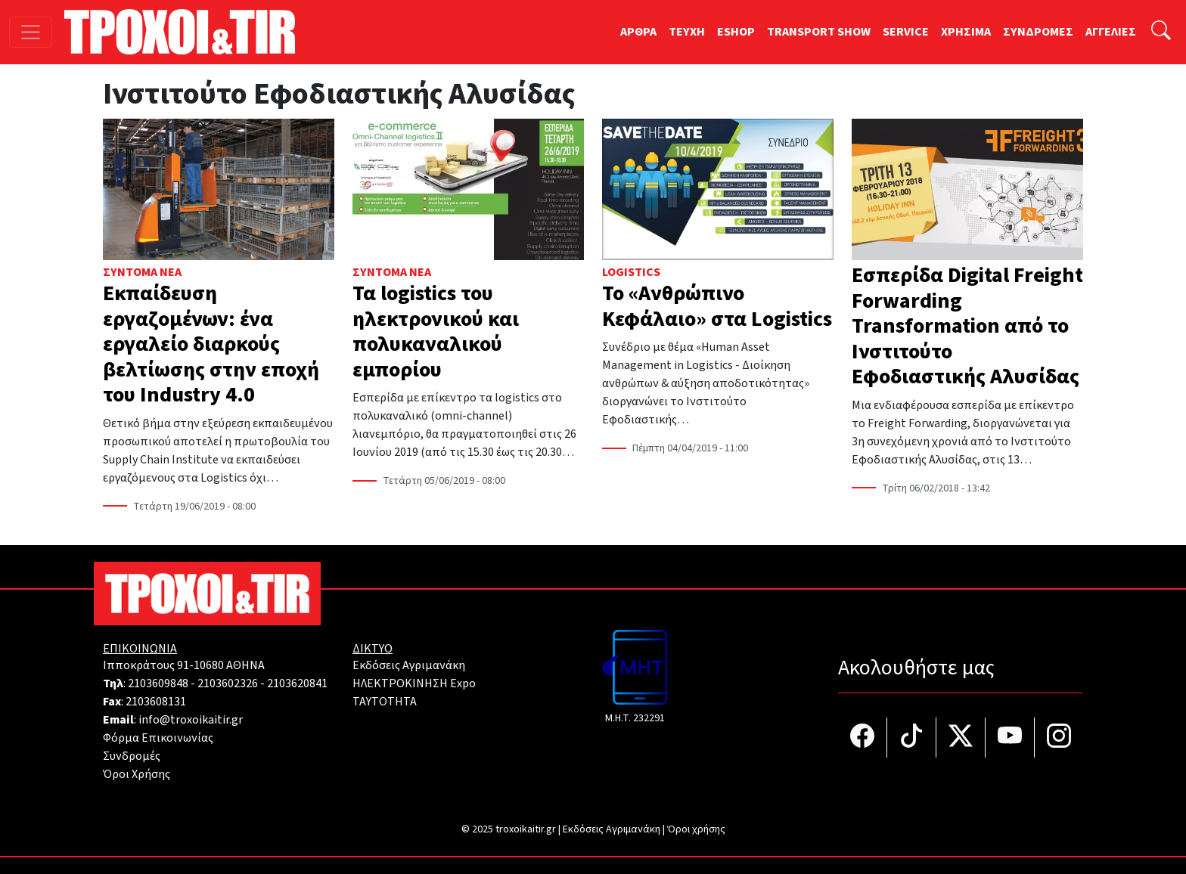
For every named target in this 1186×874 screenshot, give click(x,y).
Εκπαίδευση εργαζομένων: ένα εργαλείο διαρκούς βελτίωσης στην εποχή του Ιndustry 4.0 (211, 344)
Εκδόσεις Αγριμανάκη (408, 665)
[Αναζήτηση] (1161, 32)
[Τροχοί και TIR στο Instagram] (1059, 737)
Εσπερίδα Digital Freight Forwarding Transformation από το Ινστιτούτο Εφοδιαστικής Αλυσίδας (967, 326)
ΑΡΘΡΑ (638, 31)
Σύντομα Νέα (142, 272)
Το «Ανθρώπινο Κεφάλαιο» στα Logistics (717, 306)
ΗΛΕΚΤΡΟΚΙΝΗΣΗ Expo (414, 683)
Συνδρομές (131, 756)
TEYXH (687, 31)
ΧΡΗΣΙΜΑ (966, 31)
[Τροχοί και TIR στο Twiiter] (961, 737)
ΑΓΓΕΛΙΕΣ (1110, 31)
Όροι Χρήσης (136, 774)
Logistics (631, 272)
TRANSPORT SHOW (819, 31)
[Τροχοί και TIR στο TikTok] (911, 737)
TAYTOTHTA (384, 701)
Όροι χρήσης (696, 829)
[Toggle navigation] (30, 32)
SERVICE (906, 31)
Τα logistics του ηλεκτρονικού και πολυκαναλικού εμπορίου (435, 331)
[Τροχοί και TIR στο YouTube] (1010, 737)
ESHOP (736, 31)
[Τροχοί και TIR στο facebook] (862, 737)
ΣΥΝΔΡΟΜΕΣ (1038, 31)
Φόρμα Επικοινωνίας (158, 738)
